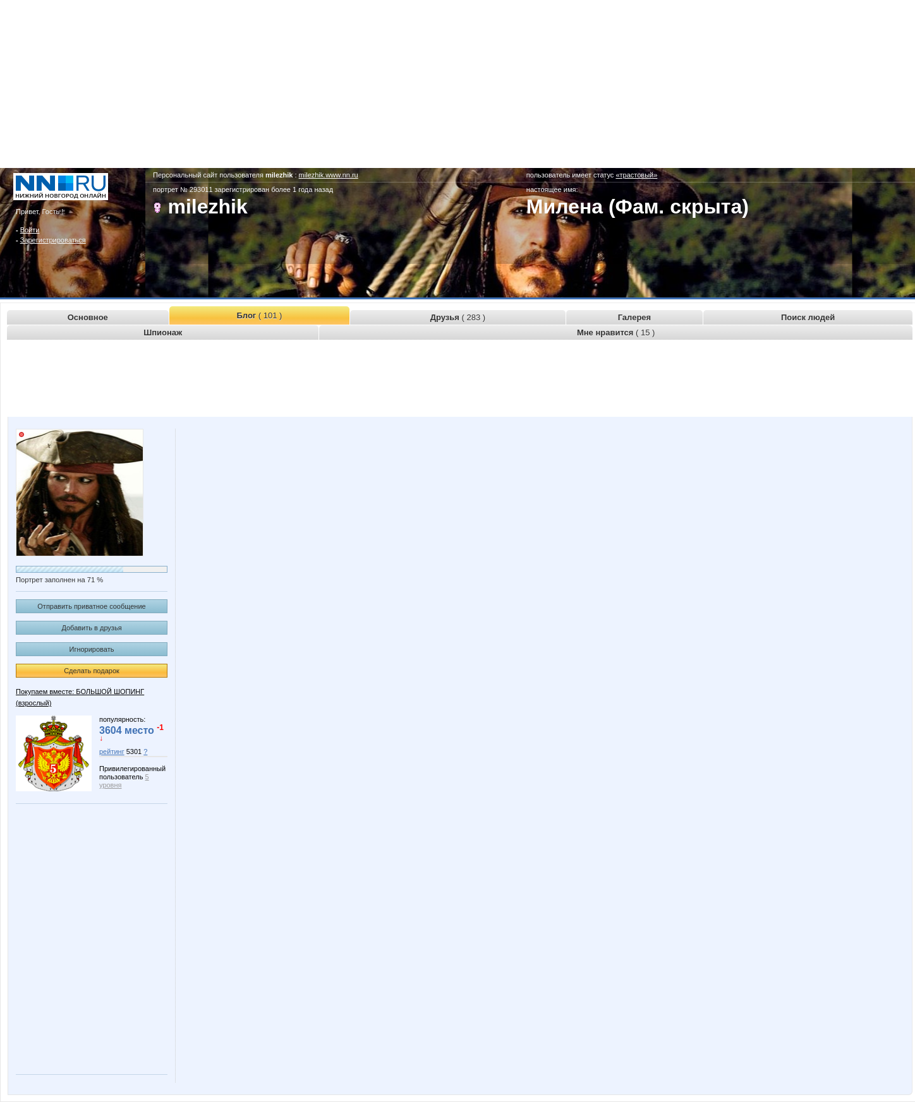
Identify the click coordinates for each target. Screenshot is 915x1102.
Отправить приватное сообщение (91, 606)
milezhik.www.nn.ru (328, 175)
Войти (30, 230)
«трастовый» (636, 175)
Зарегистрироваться (53, 240)
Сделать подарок (91, 670)
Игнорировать (92, 649)
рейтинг (111, 751)
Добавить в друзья (91, 628)
